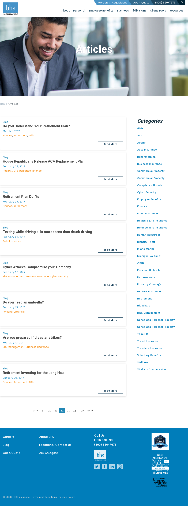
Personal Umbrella (14, 311)
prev (36, 410)
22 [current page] (62, 410)
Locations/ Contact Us (55, 445)
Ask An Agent (48, 453)
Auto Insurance (12, 241)
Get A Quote (141, 2)
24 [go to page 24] (74, 410)
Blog (6, 445)
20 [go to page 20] (49, 410)
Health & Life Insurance (17, 171)
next (90, 410)
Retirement (20, 135)
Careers (8, 437)
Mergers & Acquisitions (112, 2)
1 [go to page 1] (42, 410)
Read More (110, 144)
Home (3, 103)
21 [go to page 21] (56, 410)
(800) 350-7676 (165, 2)
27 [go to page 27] (82, 410)
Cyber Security (59, 276)
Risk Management (14, 276)
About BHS (46, 437)
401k (31, 135)
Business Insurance (37, 276)
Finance (7, 135)
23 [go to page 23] (68, 410)
